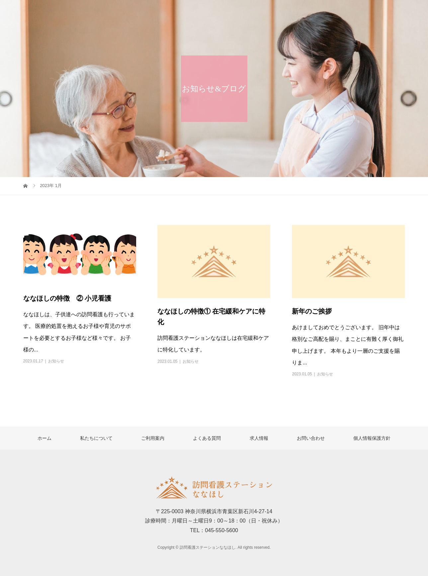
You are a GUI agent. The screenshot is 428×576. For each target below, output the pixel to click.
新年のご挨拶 (312, 311)
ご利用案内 (278, 11)
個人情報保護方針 (371, 438)
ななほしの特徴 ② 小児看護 (67, 298)
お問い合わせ (400, 11)
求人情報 (361, 11)
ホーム (192, 11)
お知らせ (56, 361)
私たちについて (232, 11)
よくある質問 (321, 11)
